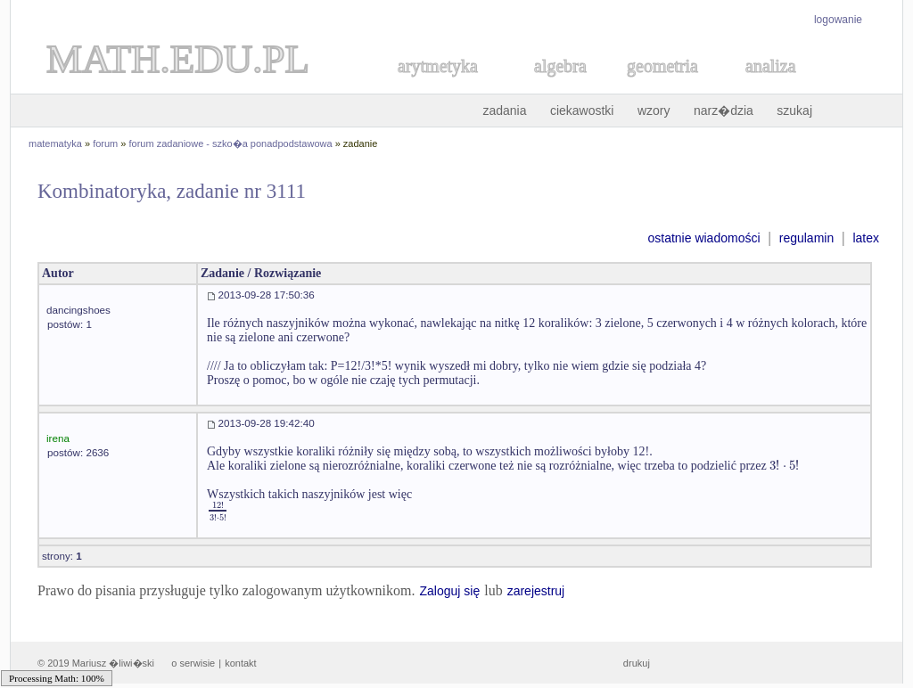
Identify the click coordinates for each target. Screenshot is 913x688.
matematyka (55, 143)
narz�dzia (723, 110)
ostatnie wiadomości (703, 238)
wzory (653, 110)
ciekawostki (582, 110)
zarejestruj (536, 591)
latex (865, 238)
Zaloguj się (449, 591)
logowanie (838, 19)
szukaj (794, 110)
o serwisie (193, 663)
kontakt (240, 663)
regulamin (806, 238)
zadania (504, 110)
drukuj (636, 663)
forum (105, 143)
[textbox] (784, 465)
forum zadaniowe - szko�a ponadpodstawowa (231, 143)
